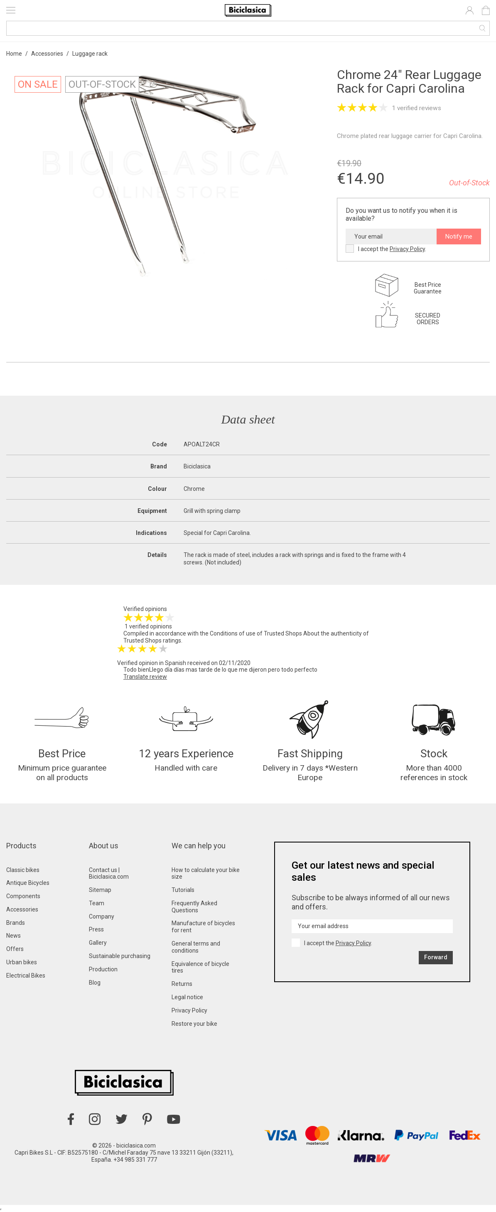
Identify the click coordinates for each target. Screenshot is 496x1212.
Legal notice (187, 997)
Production (103, 969)
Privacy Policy (407, 249)
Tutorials (183, 890)
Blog (95, 982)
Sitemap (100, 890)
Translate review (145, 676)
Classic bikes (22, 870)
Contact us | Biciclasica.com (109, 873)
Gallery (98, 942)
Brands (15, 922)
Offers (15, 949)
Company (101, 916)
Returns (182, 983)
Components (23, 896)
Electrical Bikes (25, 975)
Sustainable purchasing (119, 956)
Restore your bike (194, 1023)
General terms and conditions (196, 947)
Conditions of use (232, 633)
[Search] (248, 28)
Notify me (458, 236)
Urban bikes (21, 962)
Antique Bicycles (27, 882)
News (13, 935)
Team (96, 903)
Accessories (22, 909)
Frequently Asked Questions (194, 907)
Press (96, 929)
